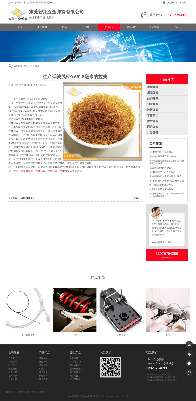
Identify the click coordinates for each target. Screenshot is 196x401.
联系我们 (131, 27)
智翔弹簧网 (23, 392)
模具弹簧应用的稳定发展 (161, 185)
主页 (26, 66)
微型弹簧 (152, 87)
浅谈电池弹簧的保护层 (160, 167)
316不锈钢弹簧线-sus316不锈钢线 (163, 377)
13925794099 (177, 15)
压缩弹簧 (152, 92)
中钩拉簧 (52, 171)
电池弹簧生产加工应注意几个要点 (165, 176)
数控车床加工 (76, 368)
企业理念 (12, 368)
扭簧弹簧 (152, 104)
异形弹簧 (152, 132)
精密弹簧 (43, 375)
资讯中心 (109, 27)
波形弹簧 (152, 109)
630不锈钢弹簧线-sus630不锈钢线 (163, 380)
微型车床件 (75, 379)
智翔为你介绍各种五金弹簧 (162, 172)
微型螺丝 (152, 121)
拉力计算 (12, 375)
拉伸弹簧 (40, 171)
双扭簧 (42, 368)
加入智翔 (154, 27)
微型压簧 (43, 361)
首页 (19, 27)
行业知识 (34, 66)
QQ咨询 (169, 2)
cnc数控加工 (76, 361)
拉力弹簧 (28, 171)
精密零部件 (75, 372)
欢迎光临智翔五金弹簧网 (159, 374)
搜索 (182, 2)
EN (176, 27)
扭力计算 (12, 372)
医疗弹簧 (152, 126)
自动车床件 (75, 365)
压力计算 (12, 379)
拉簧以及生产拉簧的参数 (161, 189)
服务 (86, 27)
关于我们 (42, 27)
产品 (64, 27)
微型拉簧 (65, 171)
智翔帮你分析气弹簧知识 (161, 152)
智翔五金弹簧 (37, 392)
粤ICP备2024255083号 (117, 396)
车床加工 (152, 115)
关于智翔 (12, 358)
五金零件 (74, 358)
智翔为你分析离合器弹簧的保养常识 (166, 180)
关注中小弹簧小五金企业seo (163, 156)
